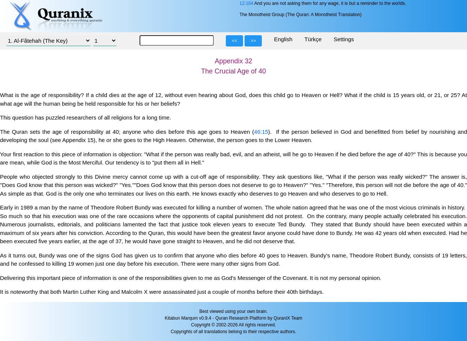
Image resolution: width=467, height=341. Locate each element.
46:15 (261, 132)
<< (234, 40)
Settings (343, 39)
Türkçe (313, 39)
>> (253, 40)
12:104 (246, 3)
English (283, 39)
